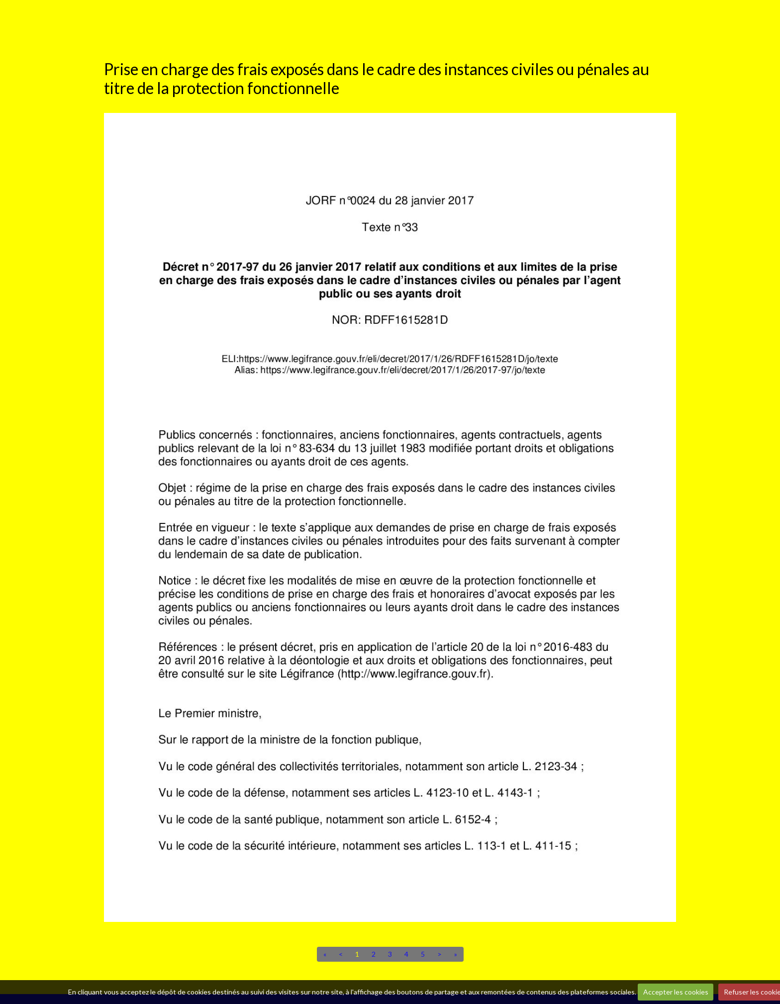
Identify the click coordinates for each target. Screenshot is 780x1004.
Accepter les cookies (675, 992)
